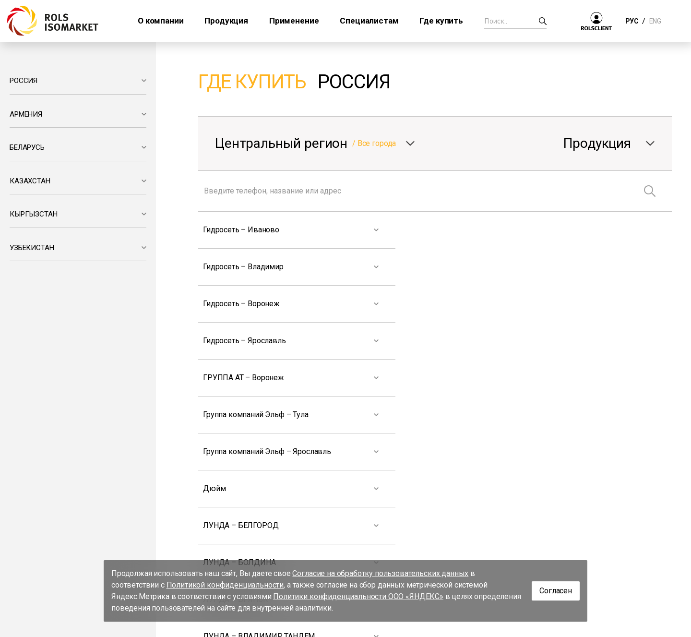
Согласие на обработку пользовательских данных (380, 573)
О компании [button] (160, 20)
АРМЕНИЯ (26, 114)
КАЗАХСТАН (30, 181)
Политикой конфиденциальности (225, 584)
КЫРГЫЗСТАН (33, 214)
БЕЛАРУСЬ (27, 147)
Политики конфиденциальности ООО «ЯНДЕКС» (358, 596)
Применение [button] (294, 20)
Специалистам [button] (369, 20)
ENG (655, 21)
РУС (631, 21)
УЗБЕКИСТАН (32, 247)
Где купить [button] (441, 20)
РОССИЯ (23, 80)
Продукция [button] (226, 20)
